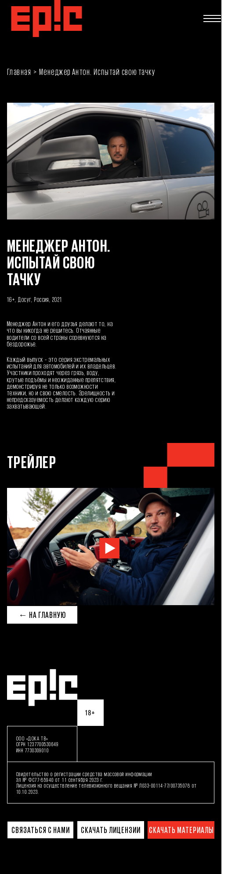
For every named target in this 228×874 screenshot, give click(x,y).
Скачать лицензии (111, 830)
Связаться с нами (40, 830)
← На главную (42, 615)
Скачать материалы (181, 830)
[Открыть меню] (212, 18)
